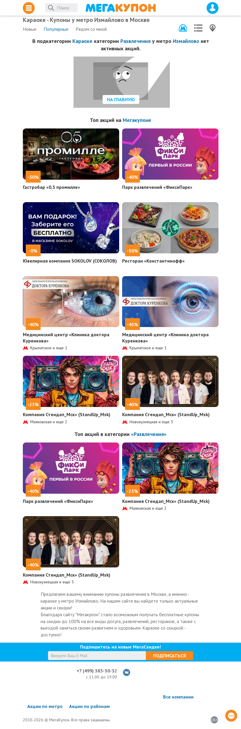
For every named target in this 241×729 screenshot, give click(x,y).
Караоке (82, 41)
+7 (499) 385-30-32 (96, 671)
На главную (121, 99)
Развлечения (135, 41)
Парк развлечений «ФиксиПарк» (157, 187)
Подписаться (169, 656)
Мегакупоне (137, 120)
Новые (29, 29)
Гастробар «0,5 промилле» (51, 187)
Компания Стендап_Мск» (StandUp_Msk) (66, 414)
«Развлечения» (149, 434)
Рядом (91, 29)
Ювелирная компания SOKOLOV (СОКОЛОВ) (70, 261)
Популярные (56, 29)
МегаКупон (120, 7)
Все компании (178, 697)
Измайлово (186, 41)
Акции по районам (89, 706)
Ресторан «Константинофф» (153, 261)
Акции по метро (45, 706)
